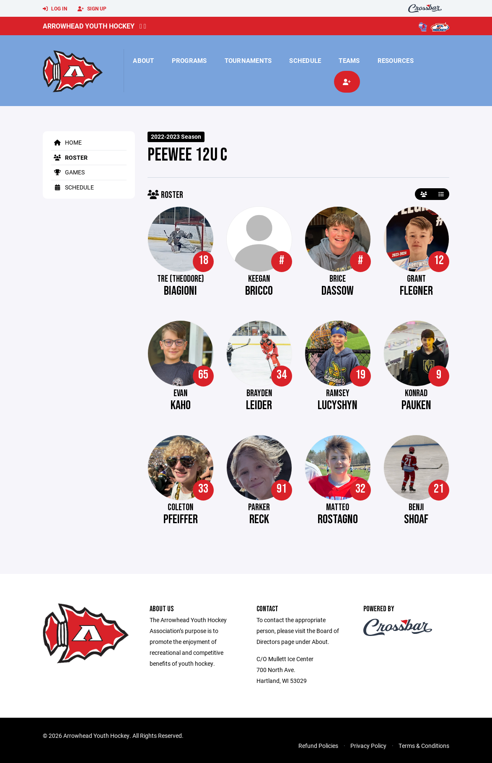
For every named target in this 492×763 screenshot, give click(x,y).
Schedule (305, 60)
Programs (189, 60)
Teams (349, 60)
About (143, 60)
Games (68, 172)
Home (66, 142)
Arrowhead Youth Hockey (89, 25)
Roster (69, 157)
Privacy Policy (368, 746)
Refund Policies (318, 746)
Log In (55, 9)
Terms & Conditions (424, 746)
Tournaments (248, 60)
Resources (396, 60)
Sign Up (92, 9)
